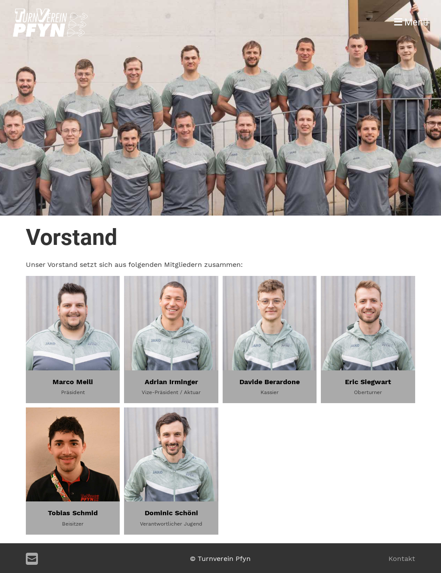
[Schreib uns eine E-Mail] (32, 559)
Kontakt (401, 558)
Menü (411, 22)
